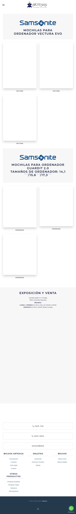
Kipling (38, 465)
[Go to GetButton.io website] (71, 512)
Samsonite (37, 459)
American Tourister (38, 462)
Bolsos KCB (62, 459)
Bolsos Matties (62, 462)
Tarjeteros (13, 488)
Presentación (13, 459)
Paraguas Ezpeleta (13, 481)
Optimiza (44, 501)
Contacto (14, 462)
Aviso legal (13, 465)
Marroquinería (13, 491)
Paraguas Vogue (13, 485)
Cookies (13, 468)
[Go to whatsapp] (71, 508)
